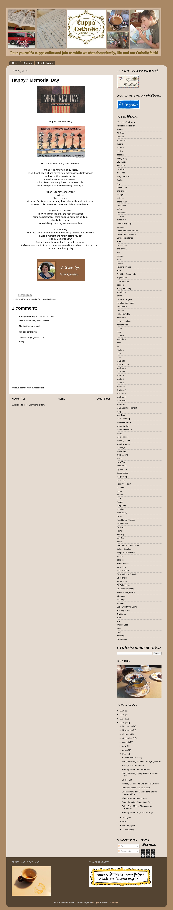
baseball (120, 155)
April (124, 817)
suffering (121, 599)
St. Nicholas (122, 581)
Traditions (121, 614)
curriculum (121, 220)
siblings (120, 560)
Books (120, 180)
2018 (122, 715)
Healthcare (122, 306)
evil (118, 252)
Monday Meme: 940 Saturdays (136, 769)
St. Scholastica (123, 585)
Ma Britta (121, 361)
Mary (119, 411)
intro (119, 343)
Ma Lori (120, 379)
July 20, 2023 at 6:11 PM (43, 316)
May (124, 754)
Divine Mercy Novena (126, 234)
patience (121, 487)
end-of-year (122, 249)
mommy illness (123, 440)
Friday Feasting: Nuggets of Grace (137, 802)
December (127, 726)
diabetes (121, 227)
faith (119, 260)
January (126, 829)
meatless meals (124, 422)
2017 (122, 719)
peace (119, 491)
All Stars (120, 133)
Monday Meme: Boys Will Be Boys (137, 812)
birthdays (121, 169)
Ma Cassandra (123, 364)
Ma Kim (120, 375)
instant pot (121, 339)
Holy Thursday (123, 314)
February (126, 825)
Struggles (121, 596)
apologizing (122, 140)
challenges (122, 191)
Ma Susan (121, 400)
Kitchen (120, 350)
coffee (119, 209)
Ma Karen (23, 299)
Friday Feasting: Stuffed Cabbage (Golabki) (141, 761)
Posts (122, 846)
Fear (119, 270)
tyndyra (95, 902)
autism (120, 144)
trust (119, 618)
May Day (121, 415)
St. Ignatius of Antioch (127, 574)
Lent (119, 353)
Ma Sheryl (121, 397)
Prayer (120, 502)
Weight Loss (122, 625)
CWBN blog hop (124, 223)
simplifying (121, 567)
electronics (122, 245)
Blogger (115, 902)
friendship (121, 292)
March (125, 821)
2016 (122, 723)
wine (119, 628)
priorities (121, 509)
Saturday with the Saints (128, 545)
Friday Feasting (124, 288)
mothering (121, 451)
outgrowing (122, 476)
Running (120, 534)
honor (119, 328)
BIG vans (121, 165)
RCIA (119, 516)
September (127, 738)
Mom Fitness (123, 437)
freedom (120, 285)
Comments (125, 851)
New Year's (122, 462)
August (125, 742)
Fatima (120, 263)
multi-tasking (122, 455)
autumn (120, 147)
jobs (119, 346)
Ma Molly (121, 386)
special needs (123, 570)
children (120, 198)
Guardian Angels (124, 299)
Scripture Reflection (126, 552)
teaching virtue (123, 610)
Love (119, 357)
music (119, 458)
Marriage (121, 404)
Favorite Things (124, 267)
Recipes (27, 63)
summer (120, 603)
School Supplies (124, 549)
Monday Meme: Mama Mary (134, 798)
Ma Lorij (120, 382)
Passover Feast (124, 484)
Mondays (121, 448)
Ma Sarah (121, 393)
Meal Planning (123, 419)
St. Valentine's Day (125, 589)
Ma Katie (121, 372)
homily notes (122, 325)
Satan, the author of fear (133, 765)
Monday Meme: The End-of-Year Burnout (140, 784)
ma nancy (121, 390)
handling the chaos (125, 303)
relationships (122, 523)
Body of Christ (123, 176)
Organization (123, 473)
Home (15, 63)
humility (120, 335)
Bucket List (122, 187)
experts (120, 256)
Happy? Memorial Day (132, 757)
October (126, 734)
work (119, 632)
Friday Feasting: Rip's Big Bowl (136, 788)
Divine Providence (125, 238)
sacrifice (120, 538)
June (124, 750)
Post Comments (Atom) (34, 405)
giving (119, 296)
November (127, 730)
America (120, 137)
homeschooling (124, 321)
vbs (118, 621)
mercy (119, 433)
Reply (21, 341)
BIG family (121, 162)
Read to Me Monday (126, 520)
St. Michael (122, 578)
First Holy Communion (127, 274)
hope (119, 332)
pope (119, 498)
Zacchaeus (122, 639)
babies (120, 151)
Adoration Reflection (126, 126)
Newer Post (19, 398)
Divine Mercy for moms (127, 231)
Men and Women (124, 429)
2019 (122, 711)
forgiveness (122, 277)
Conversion (122, 213)
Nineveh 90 (122, 466)
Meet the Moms (45, 63)
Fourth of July (123, 281)
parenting (121, 480)
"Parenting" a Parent (126, 122)
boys (119, 184)
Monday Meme (49, 299)
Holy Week (122, 317)
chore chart (122, 202)
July (124, 746)
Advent (120, 129)
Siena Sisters (123, 563)
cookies (120, 216)
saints (119, 542)
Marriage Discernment (127, 408)
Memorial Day (35, 299)
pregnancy (121, 505)
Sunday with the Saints (127, 607)
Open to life (122, 469)
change (120, 194)
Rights (120, 531)
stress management (126, 592)
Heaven (120, 310)
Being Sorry (122, 158)
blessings (121, 173)
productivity (122, 513)
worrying (121, 636)
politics (120, 495)
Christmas (121, 205)
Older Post (103, 398)
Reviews (121, 527)
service (120, 556)
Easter (120, 241)
